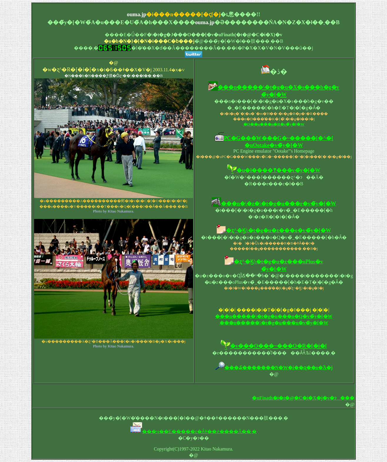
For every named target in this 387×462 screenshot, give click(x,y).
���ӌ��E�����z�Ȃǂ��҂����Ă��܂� (199, 431)
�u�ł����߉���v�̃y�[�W (278, 170)
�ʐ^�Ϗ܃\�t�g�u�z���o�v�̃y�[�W (278, 230)
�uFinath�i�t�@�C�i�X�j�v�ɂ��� (303, 397)
